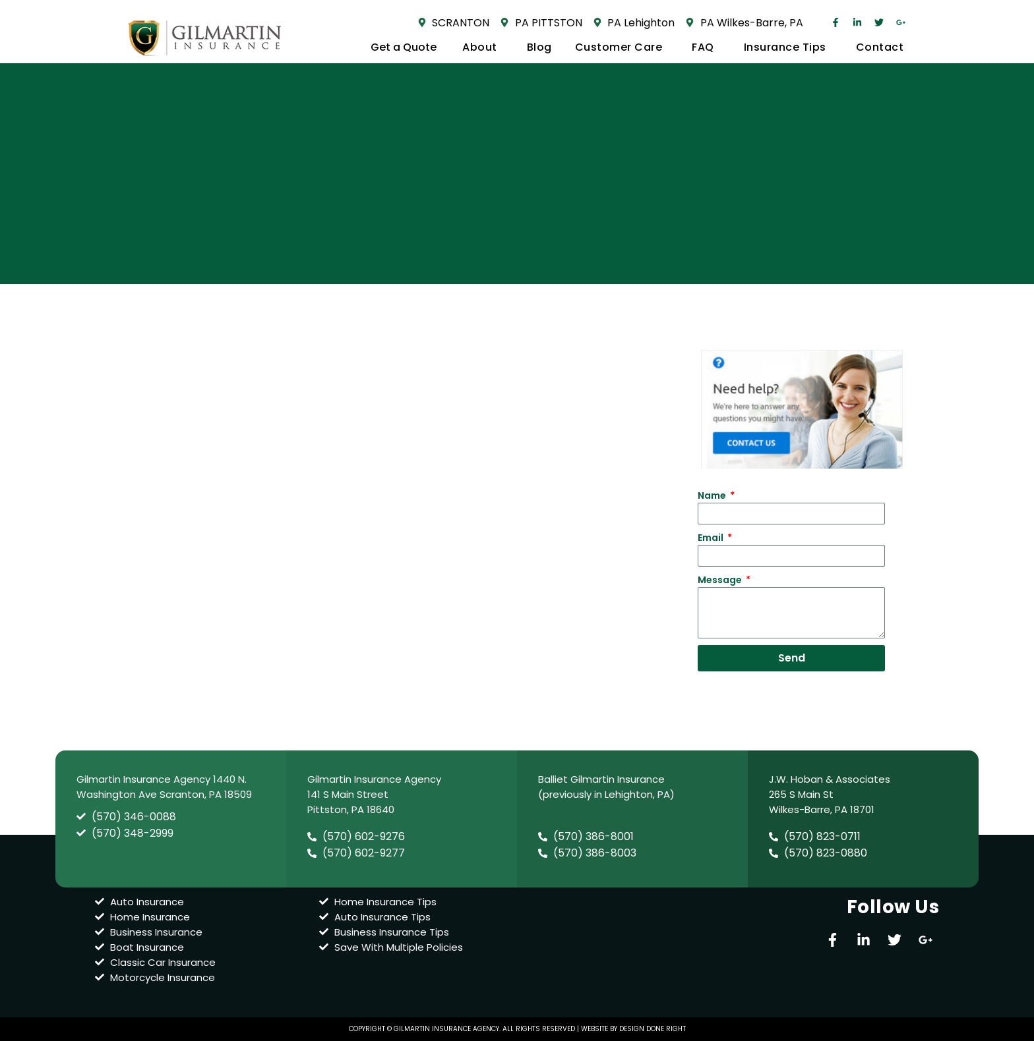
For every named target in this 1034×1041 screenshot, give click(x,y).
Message (721, 579)
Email (711, 537)
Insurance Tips (788, 47)
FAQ (706, 47)
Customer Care (622, 47)
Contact (880, 47)
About (483, 47)
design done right (652, 1029)
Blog (539, 47)
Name (713, 495)
